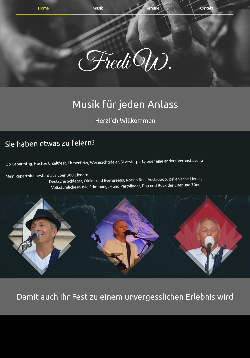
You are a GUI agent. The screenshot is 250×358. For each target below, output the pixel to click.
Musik (97, 8)
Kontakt (206, 8)
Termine (152, 8)
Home (43, 8)
